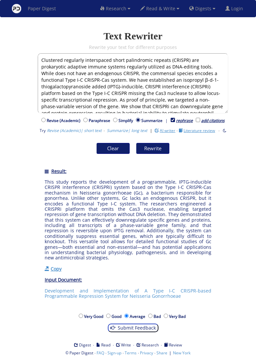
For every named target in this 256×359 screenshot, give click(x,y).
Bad (158, 316)
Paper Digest (34, 8)
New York (182, 353)
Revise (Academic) (64, 120)
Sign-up (114, 353)
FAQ (100, 353)
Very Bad (178, 316)
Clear (113, 148)
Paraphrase (100, 120)
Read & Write (159, 8)
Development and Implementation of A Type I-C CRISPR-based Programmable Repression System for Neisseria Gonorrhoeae (128, 293)
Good (117, 316)
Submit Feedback (133, 328)
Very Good (94, 316)
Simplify (126, 120)
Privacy (146, 353)
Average (138, 316)
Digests (202, 8)
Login (235, 8)
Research (115, 8)
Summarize (151, 120)
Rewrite (152, 148)
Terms (131, 353)
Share (161, 353)
